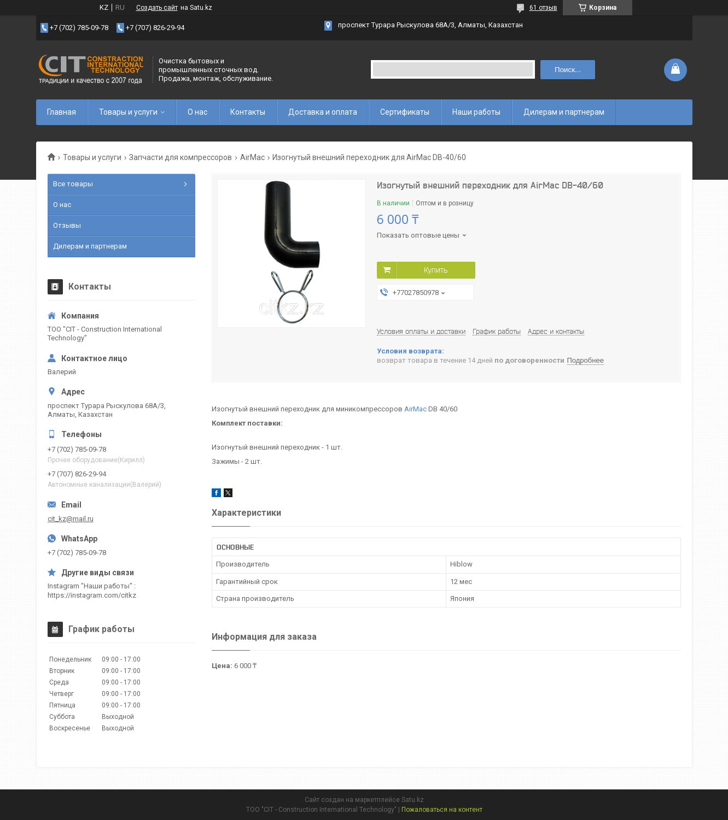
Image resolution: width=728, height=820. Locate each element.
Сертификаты (404, 112)
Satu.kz (412, 800)
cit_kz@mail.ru (71, 519)
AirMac (252, 157)
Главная (61, 112)
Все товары (73, 184)
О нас (197, 112)
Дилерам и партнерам (563, 112)
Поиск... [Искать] (568, 70)
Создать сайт (157, 7)
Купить (435, 270)
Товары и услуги (128, 112)
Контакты (247, 112)
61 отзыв (543, 7)
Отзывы (67, 225)
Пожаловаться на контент (441, 809)
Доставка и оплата (322, 112)
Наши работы (476, 112)
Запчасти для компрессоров (180, 157)
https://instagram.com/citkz (92, 595)
